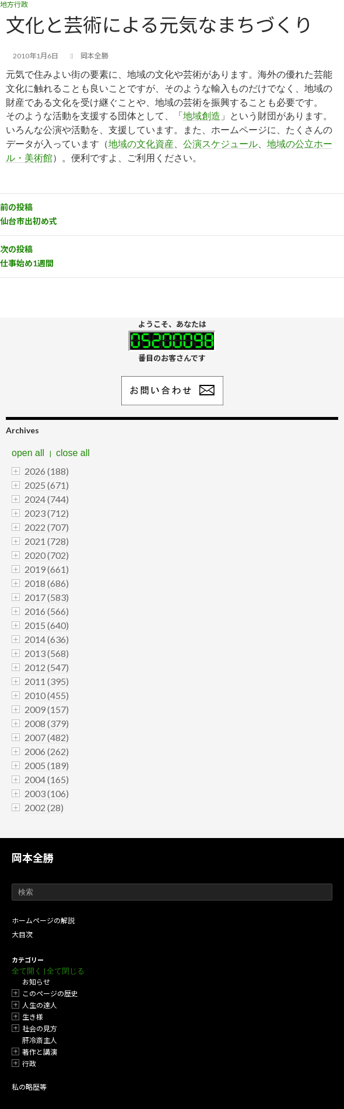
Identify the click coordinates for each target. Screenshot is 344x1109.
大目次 (22, 934)
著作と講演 (39, 1052)
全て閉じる (66, 971)
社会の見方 (39, 1028)
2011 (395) (46, 681)
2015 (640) (46, 625)
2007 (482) (46, 737)
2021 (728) (46, 541)
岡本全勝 (33, 857)
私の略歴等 (29, 1087)
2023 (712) (46, 513)
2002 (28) (44, 807)
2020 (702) (46, 555)
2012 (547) (46, 667)
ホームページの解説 (43, 920)
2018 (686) (46, 583)
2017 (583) (46, 597)
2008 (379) (46, 723)
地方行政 (14, 4)
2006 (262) (46, 751)
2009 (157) (46, 709)
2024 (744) (46, 499)
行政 (29, 1063)
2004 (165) (46, 779)
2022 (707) (46, 527)
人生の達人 (39, 1005)
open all (28, 453)
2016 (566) (46, 611)
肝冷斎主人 (39, 1040)
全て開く (27, 971)
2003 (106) (46, 793)
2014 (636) (46, 639)
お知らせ (36, 982)
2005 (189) (46, 765)
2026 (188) (46, 471)
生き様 (32, 1017)
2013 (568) (46, 653)
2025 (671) (46, 485)
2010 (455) (46, 695)
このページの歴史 (50, 993)
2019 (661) (46, 569)
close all (73, 453)
